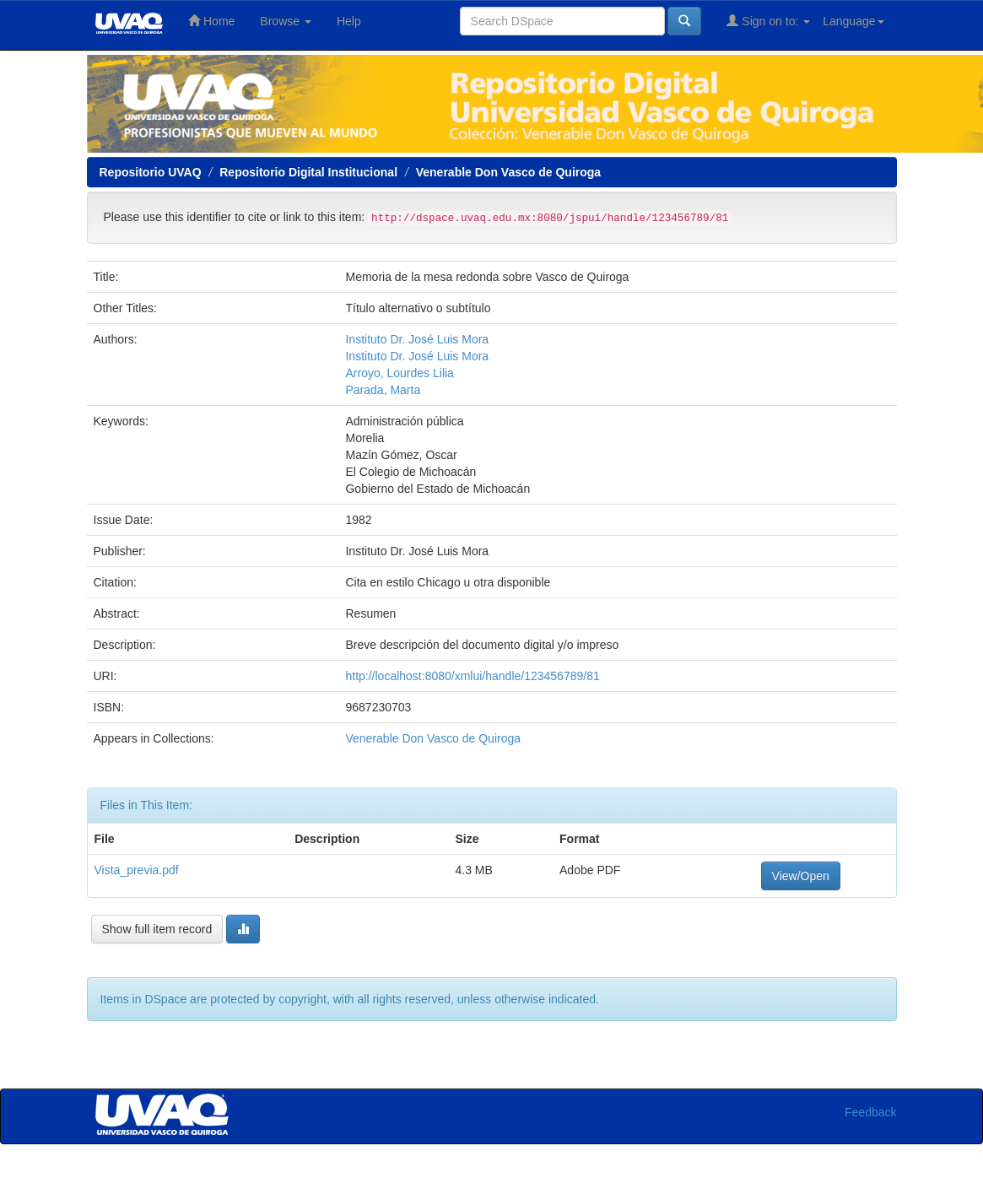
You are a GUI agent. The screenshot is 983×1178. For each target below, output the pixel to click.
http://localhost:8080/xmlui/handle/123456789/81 (472, 676)
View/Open (800, 876)
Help (349, 21)
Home (211, 21)
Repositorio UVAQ (151, 172)
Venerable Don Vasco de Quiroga (508, 172)
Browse (285, 21)
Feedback (870, 1112)
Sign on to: (768, 21)
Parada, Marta (382, 390)
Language (853, 21)
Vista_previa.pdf (137, 870)
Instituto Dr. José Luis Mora (417, 339)
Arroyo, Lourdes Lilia (399, 373)
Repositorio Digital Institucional (308, 172)
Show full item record (157, 929)
